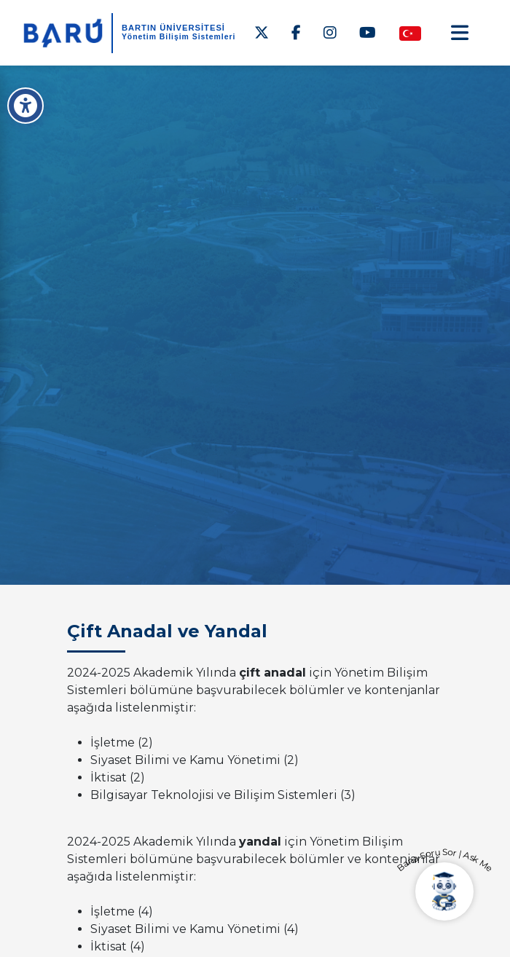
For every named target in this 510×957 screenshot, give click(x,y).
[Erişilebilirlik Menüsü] (25, 105)
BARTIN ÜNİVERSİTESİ (173, 27)
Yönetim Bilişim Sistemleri (179, 37)
